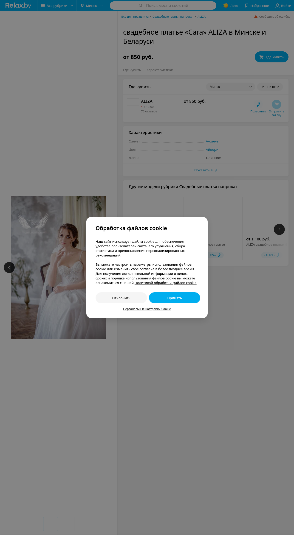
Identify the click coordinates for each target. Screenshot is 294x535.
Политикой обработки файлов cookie (166, 282)
